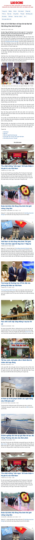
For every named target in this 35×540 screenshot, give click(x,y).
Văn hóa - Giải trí (18, 16)
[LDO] (17, 154)
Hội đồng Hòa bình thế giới (11, 41)
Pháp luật (27, 11)
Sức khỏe (4, 16)
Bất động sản (29, 13)
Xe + (25, 16)
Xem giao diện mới (6, 19)
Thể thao (10, 16)
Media (10, 11)
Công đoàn (16, 13)
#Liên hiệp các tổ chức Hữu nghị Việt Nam (13, 136)
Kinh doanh (21, 11)
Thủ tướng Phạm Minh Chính (8, 290)
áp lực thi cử (28, 331)
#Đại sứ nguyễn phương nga (10, 135)
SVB (27, 407)
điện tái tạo (4, 444)
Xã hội (14, 11)
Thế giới (22, 13)
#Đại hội (5, 133)
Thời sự (4, 13)
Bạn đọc (9, 13)
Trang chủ (4, 11)
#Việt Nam (6, 132)
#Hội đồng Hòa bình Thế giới (10, 138)
